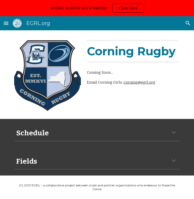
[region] (97, 8)
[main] (132, 51)
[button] (6, 23)
